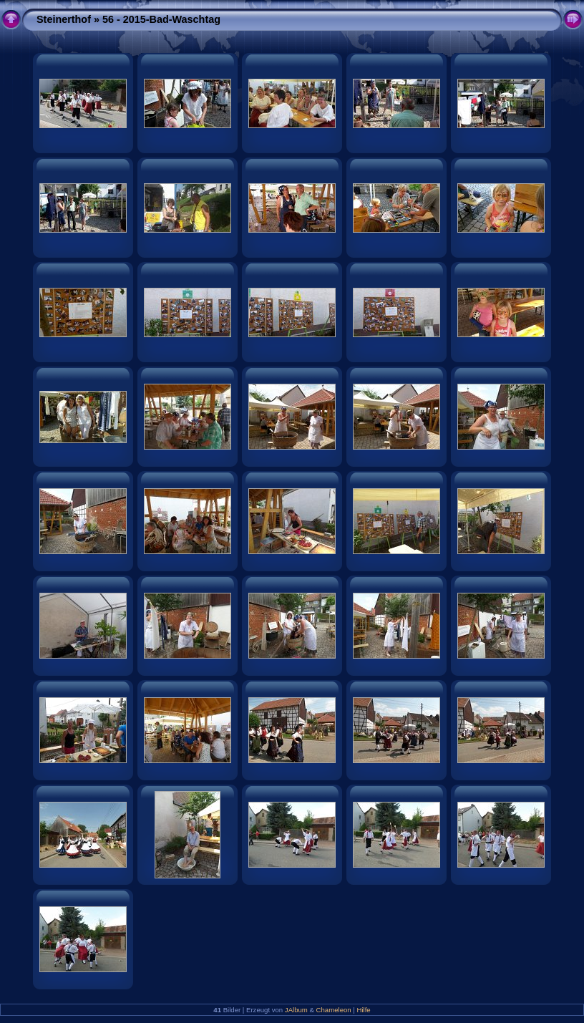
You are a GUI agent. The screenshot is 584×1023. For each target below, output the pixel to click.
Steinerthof (63, 19)
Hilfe (364, 1010)
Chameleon (333, 1010)
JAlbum (296, 1010)
